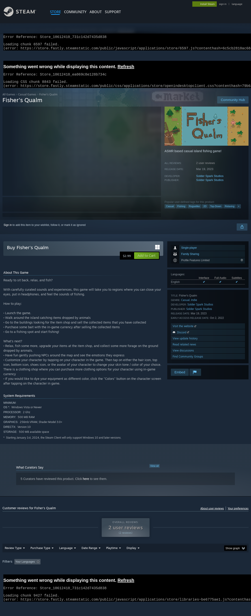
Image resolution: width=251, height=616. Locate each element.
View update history (185, 343)
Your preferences (238, 513)
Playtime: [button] (104, 573)
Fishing (181, 211)
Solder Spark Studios (209, 181)
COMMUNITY (75, 11)
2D (204, 211)
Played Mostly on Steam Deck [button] (137, 573)
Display (131, 559)
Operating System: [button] (174, 573)
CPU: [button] (197, 573)
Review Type (13, 559)
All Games (8, 99)
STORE (55, 11)
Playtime (112, 559)
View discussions (183, 355)
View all (154, 471)
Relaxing (229, 211)
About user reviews (212, 513)
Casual (170, 211)
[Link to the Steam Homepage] (23, 15)
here (86, 484)
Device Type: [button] (232, 573)
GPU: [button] (212, 573)
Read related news (184, 349)
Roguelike (194, 211)
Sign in (8, 230)
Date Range (89, 559)
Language (66, 559)
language (237, 4)
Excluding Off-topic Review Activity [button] (70, 573)
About (96, 11)
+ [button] (238, 211)
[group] (125, 574)
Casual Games (27, 99)
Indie (194, 305)
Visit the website (185, 331)
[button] (146, 261)
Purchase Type (40, 559)
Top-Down (215, 211)
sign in (222, 4)
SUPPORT (113, 11)
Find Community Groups (188, 362)
